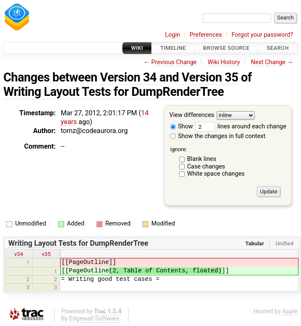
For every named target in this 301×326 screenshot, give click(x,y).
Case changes (206, 166)
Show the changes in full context (218, 136)
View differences (192, 115)
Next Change (268, 62)
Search (278, 48)
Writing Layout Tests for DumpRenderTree (113, 91)
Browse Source (226, 48)
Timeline (173, 48)
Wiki (137, 48)
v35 (46, 254)
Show (181, 126)
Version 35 (210, 77)
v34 (18, 254)
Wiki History (224, 62)
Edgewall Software (94, 318)
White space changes (216, 173)
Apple (290, 311)
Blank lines (201, 159)
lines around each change (240, 126)
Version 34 (128, 77)
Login (172, 34)
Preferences (206, 34)
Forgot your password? (262, 34)
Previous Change (174, 62)
